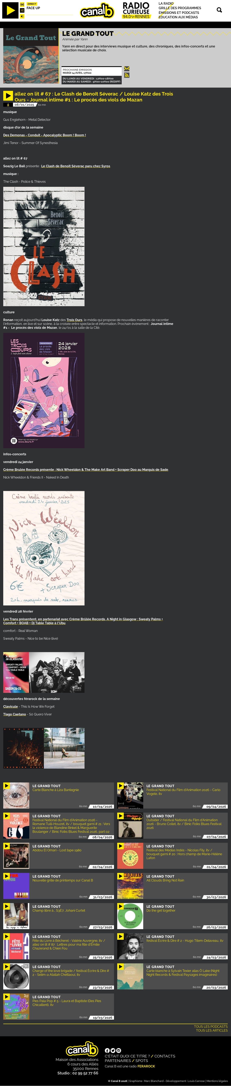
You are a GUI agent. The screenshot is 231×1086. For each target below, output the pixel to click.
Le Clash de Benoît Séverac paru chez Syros (75, 166)
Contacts (164, 1056)
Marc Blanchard (154, 1081)
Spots (142, 1060)
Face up (33, 8)
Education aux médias (178, 17)
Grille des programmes (180, 8)
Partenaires (118, 1060)
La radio (166, 4)
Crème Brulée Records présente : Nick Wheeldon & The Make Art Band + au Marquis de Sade (85, 470)
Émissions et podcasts (179, 13)
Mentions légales (217, 1081)
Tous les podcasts (211, 1027)
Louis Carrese (196, 1081)
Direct (32, 4)
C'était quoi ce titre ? (127, 1056)
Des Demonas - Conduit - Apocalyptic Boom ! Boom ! (44, 135)
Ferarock (146, 1066)
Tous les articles (212, 1030)
